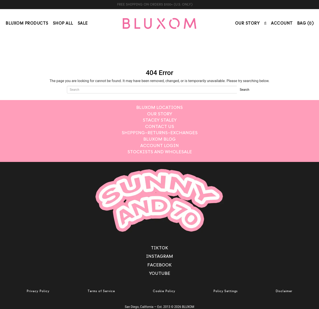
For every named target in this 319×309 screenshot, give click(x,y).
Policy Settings (225, 291)
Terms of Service (101, 291)
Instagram (159, 256)
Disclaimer (284, 291)
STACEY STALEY (160, 120)
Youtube (159, 273)
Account (282, 23)
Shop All (63, 23)
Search (244, 89)
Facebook (159, 265)
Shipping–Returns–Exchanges (160, 133)
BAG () (305, 23)
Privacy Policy (38, 291)
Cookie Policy (164, 291)
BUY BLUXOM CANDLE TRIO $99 (160, 4)
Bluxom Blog (159, 139)
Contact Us (159, 126)
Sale (83, 23)
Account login (159, 145)
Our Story (247, 23)
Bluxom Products (27, 23)
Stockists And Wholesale (159, 152)
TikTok (159, 248)
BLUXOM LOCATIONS (159, 107)
